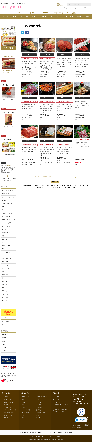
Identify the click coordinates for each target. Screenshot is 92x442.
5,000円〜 (4, 341)
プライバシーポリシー (61, 402)
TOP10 (45, 13)
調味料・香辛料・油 (42, 397)
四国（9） (4, 291)
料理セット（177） (7, 236)
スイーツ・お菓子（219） (9, 223)
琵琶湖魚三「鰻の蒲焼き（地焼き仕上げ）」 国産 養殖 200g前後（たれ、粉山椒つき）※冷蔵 (47, 108)
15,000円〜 (5, 351)
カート (87, 8)
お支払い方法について (9, 410)
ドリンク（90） (6, 226)
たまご (23, 402)
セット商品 (39, 407)
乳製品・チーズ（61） (8, 213)
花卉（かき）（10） (7, 258)
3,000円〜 (4, 338)
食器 (37, 415)
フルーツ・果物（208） (8, 197)
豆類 (23, 417)
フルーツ (6, 17)
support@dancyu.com (80, 399)
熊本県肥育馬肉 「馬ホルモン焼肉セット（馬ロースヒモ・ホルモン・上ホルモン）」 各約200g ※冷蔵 (29, 65)
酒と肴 (44, 17)
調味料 (79, 17)
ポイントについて (8, 415)
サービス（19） (6, 252)
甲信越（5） (5, 274)
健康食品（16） (6, 232)
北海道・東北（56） (7, 268)
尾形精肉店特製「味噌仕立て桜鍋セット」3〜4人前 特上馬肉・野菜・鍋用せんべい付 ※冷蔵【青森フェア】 (47, 65)
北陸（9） (4, 284)
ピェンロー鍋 (5, 321)
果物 (23, 404)
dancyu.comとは (8, 402)
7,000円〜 (4, 344)
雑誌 (87, 17)
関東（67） (5, 271)
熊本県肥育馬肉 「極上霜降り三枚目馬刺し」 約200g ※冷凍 (29, 106)
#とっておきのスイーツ (81, 185)
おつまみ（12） (6, 265)
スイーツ (35, 17)
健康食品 (38, 410)
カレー (59, 17)
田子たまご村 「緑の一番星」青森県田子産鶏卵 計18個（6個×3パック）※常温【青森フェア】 (47, 151)
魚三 (41, 119)
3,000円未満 (5, 334)
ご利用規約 (58, 399)
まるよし (24, 76)
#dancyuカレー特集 (69, 187)
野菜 (14, 17)
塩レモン (4, 324)
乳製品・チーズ (26, 415)
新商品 (32, 13)
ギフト (20, 13)
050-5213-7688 (77, 401)
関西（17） (5, 281)
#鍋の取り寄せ (27, 185)
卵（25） (4, 210)
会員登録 (5, 397)
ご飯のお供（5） (6, 261)
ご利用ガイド (7, 404)
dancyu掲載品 (72, 13)
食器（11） (5, 249)
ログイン (67, 8)
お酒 (37, 399)
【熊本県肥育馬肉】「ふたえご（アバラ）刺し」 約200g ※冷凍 (82, 144)
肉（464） (4, 200)
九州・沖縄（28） (6, 294)
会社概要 (57, 397)
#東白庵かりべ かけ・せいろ (44, 187)
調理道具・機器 (40, 412)
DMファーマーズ (62, 76)
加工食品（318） (6, 216)
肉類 (23, 399)
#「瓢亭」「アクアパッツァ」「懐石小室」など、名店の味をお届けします (53, 185)
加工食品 (38, 404)
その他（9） (5, 255)
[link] (81, 420)
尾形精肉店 (43, 76)
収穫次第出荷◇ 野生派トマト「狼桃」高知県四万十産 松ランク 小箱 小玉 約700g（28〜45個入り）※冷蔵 (82, 62)
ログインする (7, 399)
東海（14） (5, 278)
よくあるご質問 (7, 407)
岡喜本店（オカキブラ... (29, 164)
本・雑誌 (38, 417)
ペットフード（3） (7, 304)
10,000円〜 (5, 347)
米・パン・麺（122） (7, 190)
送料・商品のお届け (9, 412)
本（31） (4, 242)
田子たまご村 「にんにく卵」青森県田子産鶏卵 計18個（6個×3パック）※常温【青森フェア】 (64, 151)
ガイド (78, 8)
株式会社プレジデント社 (65, 432)
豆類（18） (5, 206)
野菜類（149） (6, 193)
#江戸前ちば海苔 (58, 187)
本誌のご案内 (58, 13)
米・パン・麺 (25, 412)
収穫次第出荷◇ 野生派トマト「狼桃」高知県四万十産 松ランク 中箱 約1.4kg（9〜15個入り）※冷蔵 (64, 62)
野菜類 (23, 407)
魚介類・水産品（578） (8, 203)
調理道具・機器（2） (7, 245)
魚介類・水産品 (26, 397)
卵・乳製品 (69, 17)
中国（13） (5, 287)
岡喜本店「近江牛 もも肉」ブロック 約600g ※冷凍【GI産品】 (29, 149)
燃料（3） (4, 239)
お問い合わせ (7, 417)
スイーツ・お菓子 (27, 410)
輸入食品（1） (6, 297)
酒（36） (4, 229)
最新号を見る (8, 48)
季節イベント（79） (7, 300)
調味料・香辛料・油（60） (9, 219)
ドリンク (38, 402)
